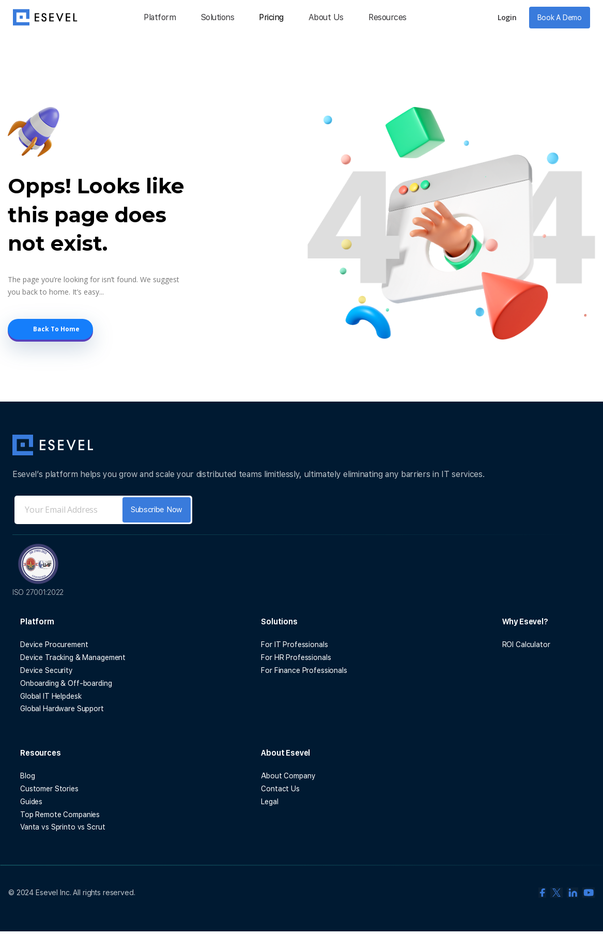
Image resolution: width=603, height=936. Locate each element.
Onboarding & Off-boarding (66, 683)
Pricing (271, 17)
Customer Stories (49, 789)
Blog (27, 776)
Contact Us (280, 789)
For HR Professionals (296, 657)
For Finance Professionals (304, 670)
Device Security (46, 670)
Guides (31, 801)
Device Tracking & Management (73, 657)
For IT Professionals (294, 644)
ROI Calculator (526, 644)
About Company (288, 776)
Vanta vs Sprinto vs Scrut (62, 827)
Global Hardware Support (62, 708)
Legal (269, 801)
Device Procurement (54, 644)
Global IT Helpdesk (50, 696)
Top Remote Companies (60, 814)
